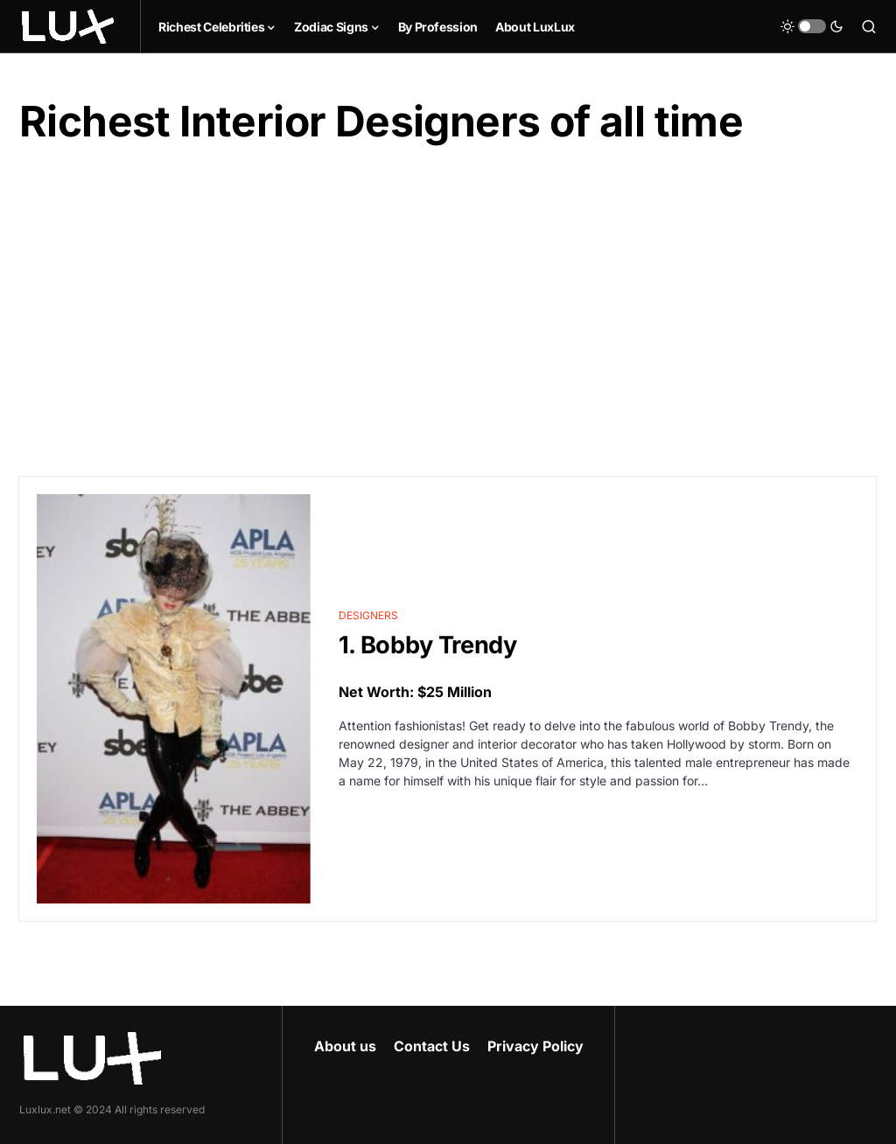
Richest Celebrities (211, 26)
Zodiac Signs (331, 26)
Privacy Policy (535, 1046)
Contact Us (432, 1046)
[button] (812, 26)
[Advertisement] (448, 312)
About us (345, 1046)
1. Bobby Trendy (428, 645)
